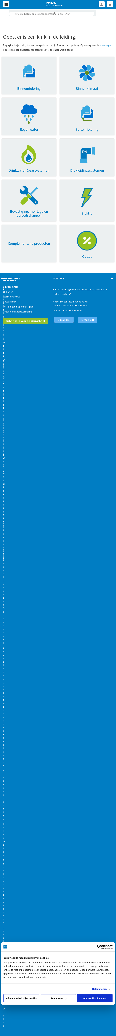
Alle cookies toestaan (94, 998)
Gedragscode (81, 1022)
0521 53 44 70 (81, 272)
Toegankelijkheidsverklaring (17, 278)
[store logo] (55, 4)
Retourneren (9, 268)
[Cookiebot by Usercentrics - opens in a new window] (99, 946)
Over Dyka (9, 247)
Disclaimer (96, 1022)
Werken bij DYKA (11, 263)
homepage (105, 45)
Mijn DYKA (8, 258)
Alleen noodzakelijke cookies (21, 998)
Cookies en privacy (62, 1022)
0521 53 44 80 (75, 277)
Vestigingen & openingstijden (18, 273)
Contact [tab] (58, 245)
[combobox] (51, 14)
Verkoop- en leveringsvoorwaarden (32, 1022)
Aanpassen (58, 998)
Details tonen (99, 988)
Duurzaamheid (10, 253)
